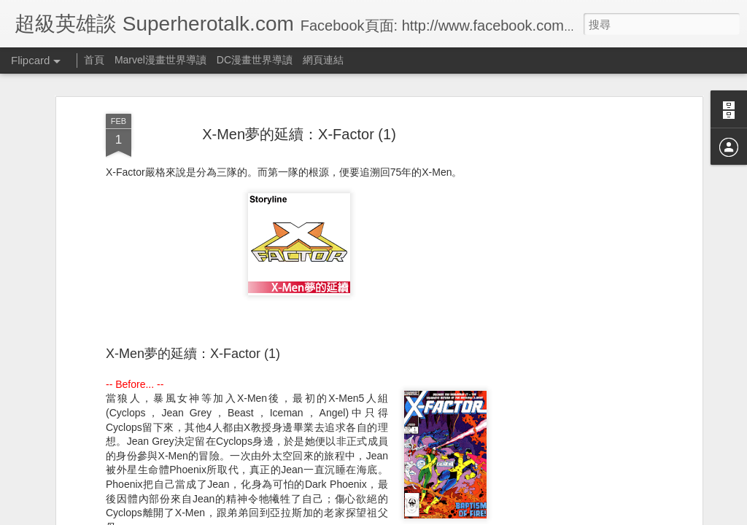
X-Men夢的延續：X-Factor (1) (299, 124)
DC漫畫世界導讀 (255, 60)
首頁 (94, 60)
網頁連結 (323, 60)
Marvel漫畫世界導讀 (160, 60)
